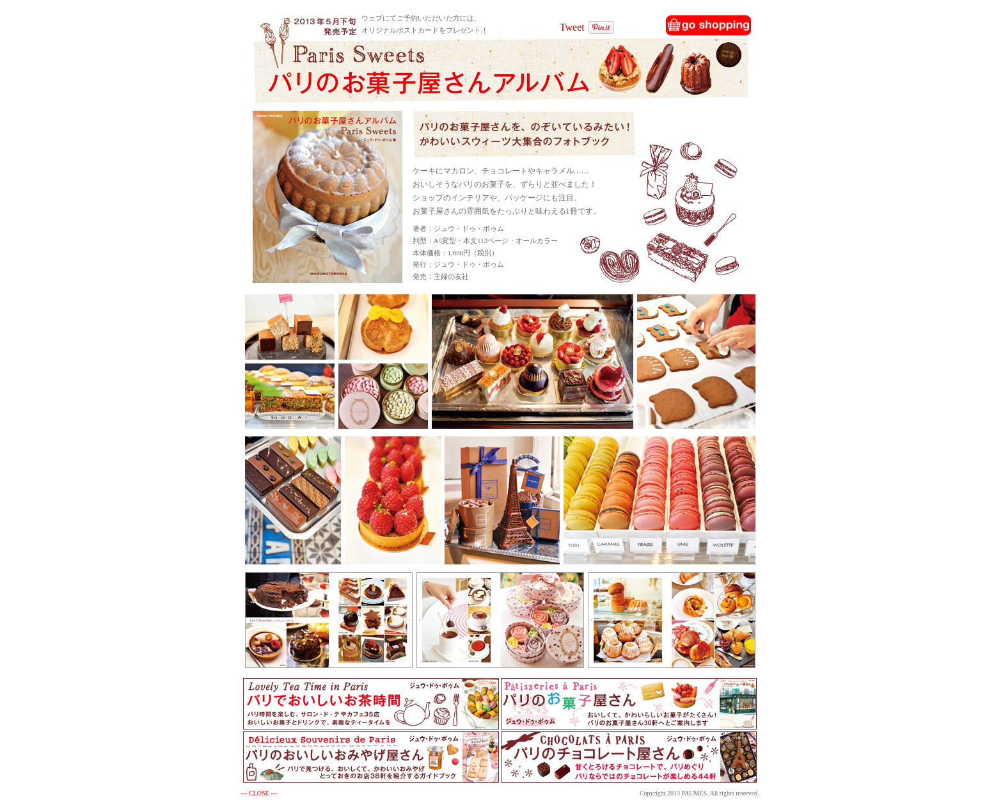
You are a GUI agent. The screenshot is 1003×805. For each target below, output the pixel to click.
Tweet (572, 27)
